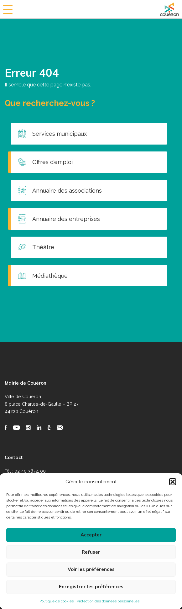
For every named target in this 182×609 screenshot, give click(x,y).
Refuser (91, 552)
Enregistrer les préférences (91, 587)
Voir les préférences (91, 569)
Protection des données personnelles (108, 601)
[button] (172, 482)
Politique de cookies (56, 601)
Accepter (91, 535)
